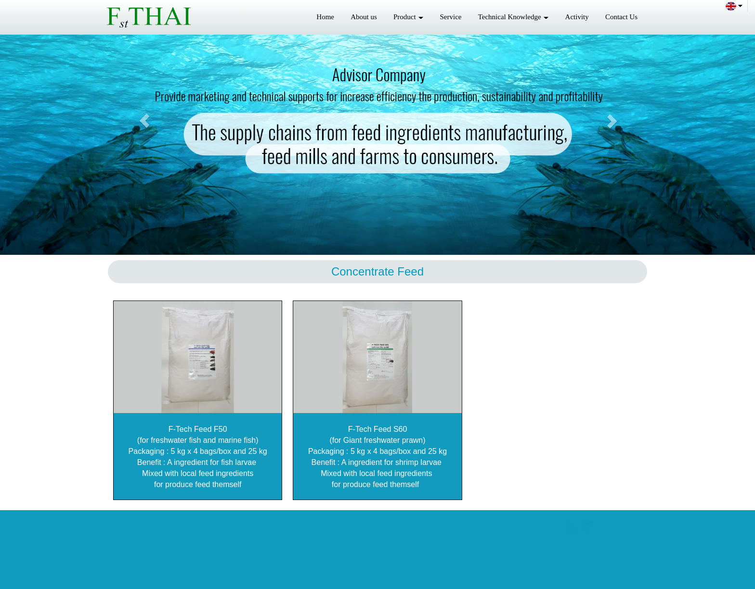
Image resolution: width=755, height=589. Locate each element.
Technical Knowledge (513, 17)
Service (451, 17)
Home (325, 17)
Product (408, 17)
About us (364, 17)
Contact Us (621, 17)
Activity (577, 17)
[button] (144, 121)
